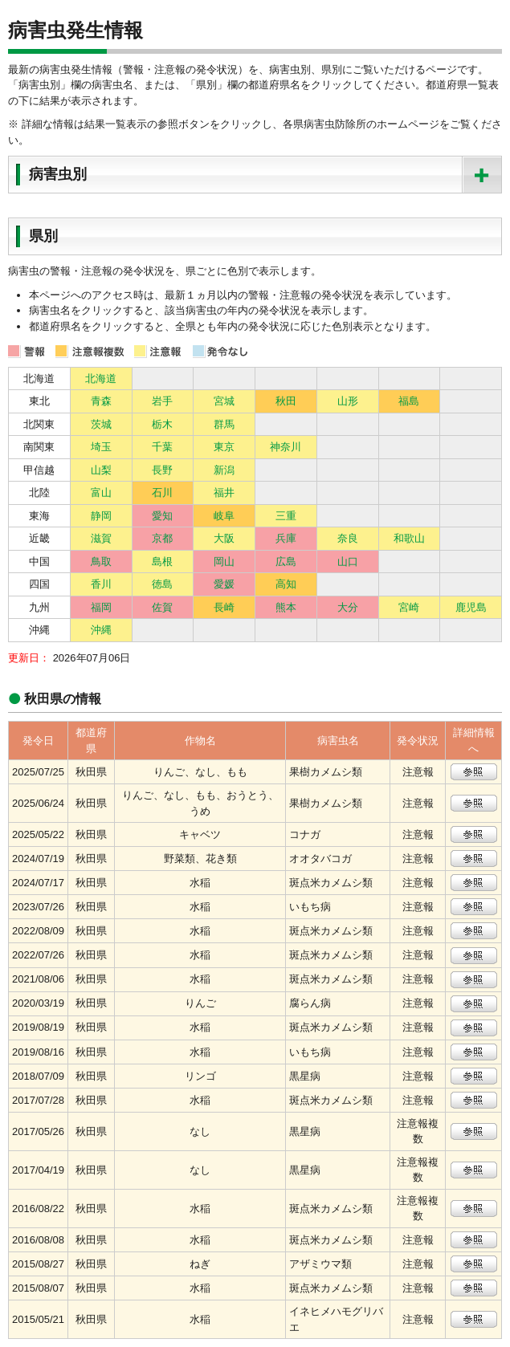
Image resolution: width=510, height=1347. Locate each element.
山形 (347, 401)
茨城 (101, 424)
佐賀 (162, 607)
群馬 (224, 424)
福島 (408, 401)
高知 (285, 584)
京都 (162, 538)
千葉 (162, 447)
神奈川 (285, 447)
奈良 (347, 538)
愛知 (162, 516)
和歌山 (409, 538)
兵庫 (285, 538)
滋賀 (101, 538)
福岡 (101, 607)
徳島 (162, 584)
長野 (162, 470)
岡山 (224, 561)
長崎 (224, 607)
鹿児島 (471, 607)
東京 (224, 447)
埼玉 (101, 447)
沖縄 (101, 630)
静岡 (101, 516)
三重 (285, 516)
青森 (101, 401)
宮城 (224, 401)
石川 (162, 492)
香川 (101, 584)
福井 (224, 492)
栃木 (162, 424)
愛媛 (224, 584)
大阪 (224, 538)
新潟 (224, 470)
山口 (347, 561)
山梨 (101, 470)
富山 (101, 492)
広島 (285, 561)
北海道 (100, 378)
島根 (162, 561)
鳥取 (101, 561)
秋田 (285, 401)
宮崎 (408, 607)
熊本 (285, 607)
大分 (347, 607)
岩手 (162, 401)
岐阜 (224, 516)
